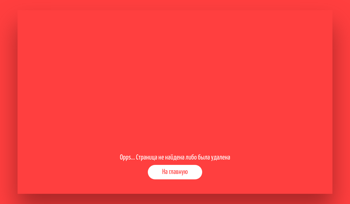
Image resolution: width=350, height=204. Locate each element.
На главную (175, 172)
